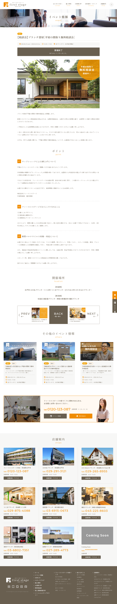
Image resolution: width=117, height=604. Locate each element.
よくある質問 (80, 582)
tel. (57, 409)
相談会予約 (115, 296)
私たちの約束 (58, 576)
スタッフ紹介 (80, 579)
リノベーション (81, 586)
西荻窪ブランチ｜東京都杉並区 (102, 588)
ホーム (37, 572)
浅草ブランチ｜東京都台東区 (101, 592)
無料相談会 (82, 416)
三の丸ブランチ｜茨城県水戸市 (102, 579)
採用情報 (79, 591)
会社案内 (79, 577)
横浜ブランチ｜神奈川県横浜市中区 (103, 590)
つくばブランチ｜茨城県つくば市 (102, 585)
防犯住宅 (79, 588)
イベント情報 (57, 416)
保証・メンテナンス (60, 590)
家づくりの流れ (59, 588)
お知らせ (37, 578)
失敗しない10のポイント (61, 581)
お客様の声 (38, 585)
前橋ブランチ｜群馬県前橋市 (101, 595)
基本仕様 (79, 584)
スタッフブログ (39, 580)
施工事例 (37, 583)
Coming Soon (97, 597)
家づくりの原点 (81, 575)
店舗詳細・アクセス (13, 478)
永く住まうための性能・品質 (62, 579)
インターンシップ (81, 593)
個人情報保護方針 (40, 590)
